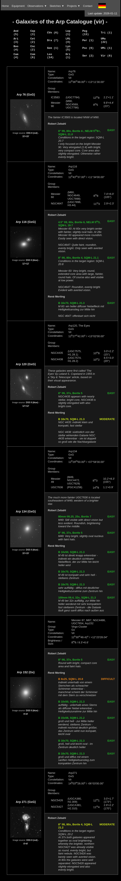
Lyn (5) (67, 48)
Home (5, 5)
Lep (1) (67, 32)
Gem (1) (53, 48)
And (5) (16, 32)
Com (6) (32, 55)
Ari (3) (16, 40)
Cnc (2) (32, 48)
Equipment (18, 5)
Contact (87, 5)
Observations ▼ (37, 5)
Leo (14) (50, 55)
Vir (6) (106, 56)
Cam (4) (16, 55)
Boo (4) (16, 48)
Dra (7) (53, 40)
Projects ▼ (73, 5)
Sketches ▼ (57, 5)
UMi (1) (106, 48)
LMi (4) (67, 40)
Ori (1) (67, 55)
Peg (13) (85, 32)
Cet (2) (32, 40)
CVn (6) (53, 32)
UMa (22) (104, 40)
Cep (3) (32, 32)
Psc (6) (88, 48)
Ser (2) (88, 56)
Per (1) (88, 40)
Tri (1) (106, 32)
